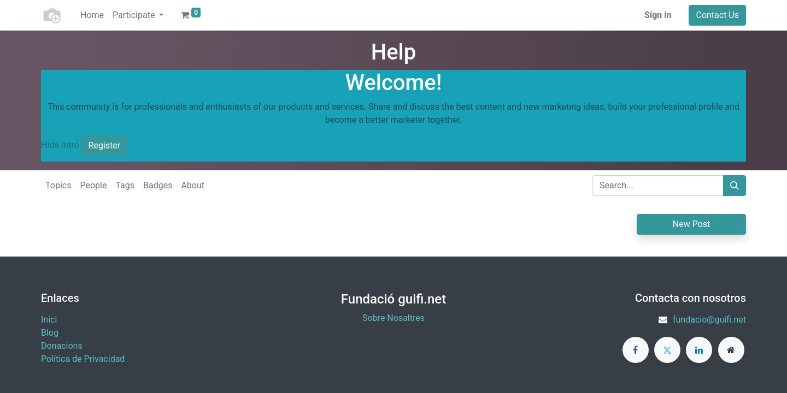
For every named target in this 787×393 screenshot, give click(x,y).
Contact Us (717, 15)
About (192, 185)
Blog (49, 332)
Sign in (657, 15)
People (93, 185)
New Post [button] (691, 224)
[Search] (734, 185)
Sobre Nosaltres (393, 318)
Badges (157, 185)
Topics (58, 185)
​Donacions (62, 346)
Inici (49, 319)
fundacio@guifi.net (709, 319)
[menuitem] (92, 15)
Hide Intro (60, 145)
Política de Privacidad (83, 359)
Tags (124, 185)
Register (105, 145)
